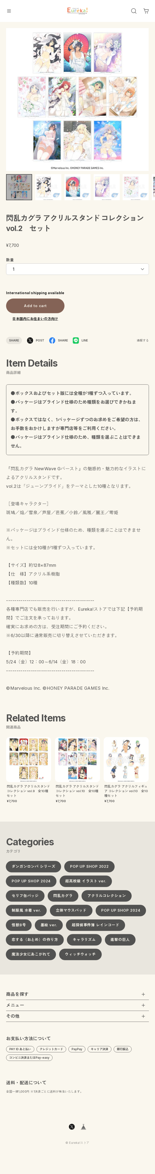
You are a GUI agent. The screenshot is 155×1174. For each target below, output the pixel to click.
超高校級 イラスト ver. (85, 883)
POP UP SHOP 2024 (31, 883)
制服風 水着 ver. (26, 912)
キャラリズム (84, 941)
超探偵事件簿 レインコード (95, 927)
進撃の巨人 (120, 941)
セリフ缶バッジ (25, 897)
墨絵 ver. (49, 927)
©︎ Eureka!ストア (77, 1145)
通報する (143, 342)
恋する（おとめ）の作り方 (35, 941)
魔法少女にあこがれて (31, 956)
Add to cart (35, 308)
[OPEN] (134, 11)
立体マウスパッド (71, 912)
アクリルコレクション (106, 897)
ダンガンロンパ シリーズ (33, 868)
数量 (10, 262)
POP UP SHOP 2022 (89, 868)
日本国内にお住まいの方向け (35, 321)
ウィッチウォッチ (80, 956)
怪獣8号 (19, 927)
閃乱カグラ (63, 897)
